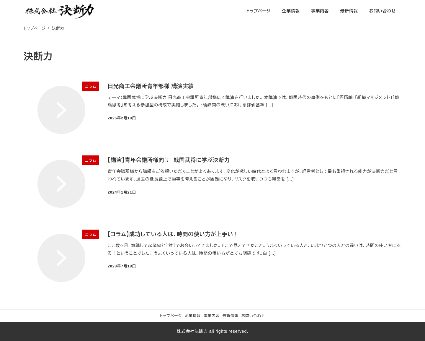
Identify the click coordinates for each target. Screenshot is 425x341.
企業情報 (193, 316)
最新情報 (230, 316)
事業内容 (212, 316)
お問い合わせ (253, 316)
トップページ (171, 316)
